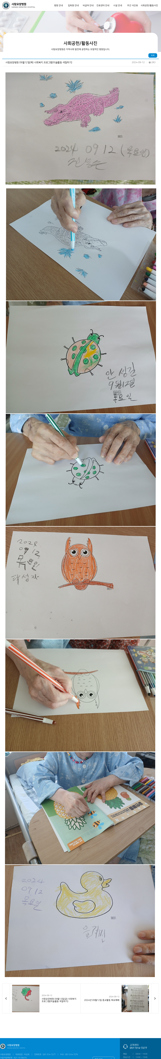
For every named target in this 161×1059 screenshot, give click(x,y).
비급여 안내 (88, 5)
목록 (153, 55)
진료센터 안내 (102, 5)
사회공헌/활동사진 (149, 5)
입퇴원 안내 (73, 5)
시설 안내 (117, 5)
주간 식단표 (132, 5)
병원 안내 (58, 5)
